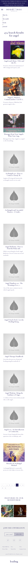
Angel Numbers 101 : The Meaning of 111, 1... (14, 284)
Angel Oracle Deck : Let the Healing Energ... (14, 321)
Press (12, 546)
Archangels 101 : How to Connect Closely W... (14, 174)
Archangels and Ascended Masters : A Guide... (14, 211)
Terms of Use (13, 549)
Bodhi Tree (14, 9)
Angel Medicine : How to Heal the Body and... (14, 248)
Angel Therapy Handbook (14, 356)
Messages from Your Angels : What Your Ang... (14, 135)
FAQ (20, 546)
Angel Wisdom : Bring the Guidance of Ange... (14, 394)
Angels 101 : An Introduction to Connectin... (14, 431)
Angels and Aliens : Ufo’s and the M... (14, 62)
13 (5, 488)
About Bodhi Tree (5, 546)
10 (20, 485)
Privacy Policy (5, 549)
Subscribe (19, 534)
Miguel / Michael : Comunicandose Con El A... (14, 98)
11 (22, 485)
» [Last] (10, 488)
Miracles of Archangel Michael (14, 464)
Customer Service (22, 549)
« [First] (2, 485)
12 (2, 488)
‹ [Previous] (4, 485)
